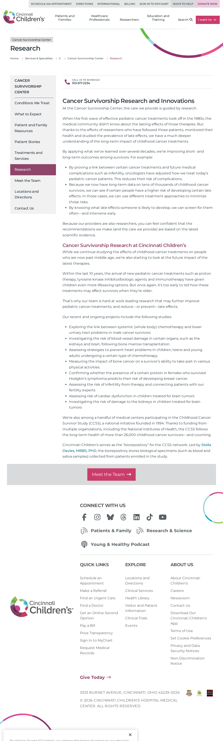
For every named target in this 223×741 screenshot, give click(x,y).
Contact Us (24, 208)
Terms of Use (182, 631)
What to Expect (28, 114)
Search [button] (185, 20)
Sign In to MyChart (96, 640)
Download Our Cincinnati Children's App (189, 618)
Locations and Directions (27, 194)
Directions (84, 3)
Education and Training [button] (158, 18)
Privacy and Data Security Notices (185, 648)
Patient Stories (27, 142)
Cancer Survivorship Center (28, 86)
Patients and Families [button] (65, 18)
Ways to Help (183, 3)
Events (131, 625)
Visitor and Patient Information (141, 608)
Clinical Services (139, 591)
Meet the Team (28, 181)
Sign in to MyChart (154, 3)
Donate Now (208, 3)
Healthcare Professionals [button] (99, 18)
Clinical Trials (136, 618)
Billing (129, 3)
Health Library (137, 598)
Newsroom (180, 598)
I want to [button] (207, 20)
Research (23, 169)
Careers (177, 591)
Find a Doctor (91, 605)
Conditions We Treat (32, 103)
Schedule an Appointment (51, 3)
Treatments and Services (28, 155)
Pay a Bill (87, 625)
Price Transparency (96, 633)
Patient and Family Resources (31, 128)
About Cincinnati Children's (185, 580)
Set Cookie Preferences (191, 638)
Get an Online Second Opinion (99, 615)
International (108, 3)
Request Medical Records (94, 650)
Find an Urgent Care (97, 598)
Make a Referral (93, 591)
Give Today (92, 677)
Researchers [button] (129, 20)
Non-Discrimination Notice (188, 661)
